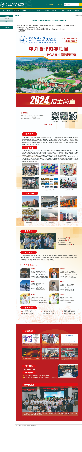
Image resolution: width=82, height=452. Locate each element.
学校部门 (31, 10)
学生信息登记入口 (51, 4)
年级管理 (39, 10)
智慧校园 (60, 4)
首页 (3, 10)
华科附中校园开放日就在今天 (24, 426)
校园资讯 (16, 10)
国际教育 (46, 10)
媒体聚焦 (24, 10)
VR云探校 (77, 10)
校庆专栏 (62, 10)
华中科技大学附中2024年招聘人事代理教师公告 (27, 425)
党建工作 (54, 10)
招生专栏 (69, 10)
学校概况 (9, 10)
